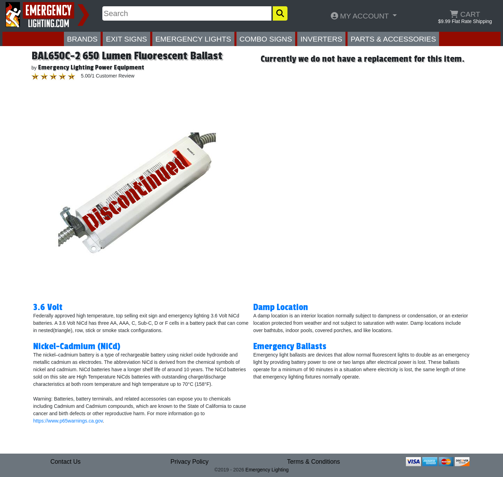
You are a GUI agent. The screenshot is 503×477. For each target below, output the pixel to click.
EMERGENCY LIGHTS (193, 39)
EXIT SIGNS (126, 39)
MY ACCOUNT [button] (361, 16)
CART (465, 14)
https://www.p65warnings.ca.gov (68, 421)
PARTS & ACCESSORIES (393, 39)
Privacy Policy (189, 461)
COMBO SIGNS (266, 39)
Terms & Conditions (313, 461)
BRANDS (82, 39)
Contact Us (65, 461)
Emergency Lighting (267, 469)
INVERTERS (321, 39)
